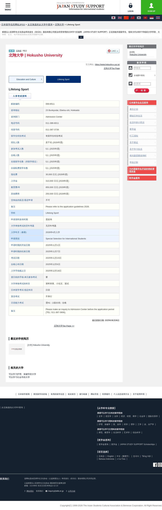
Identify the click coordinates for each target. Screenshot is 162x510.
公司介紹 (70, 491)
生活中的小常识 (137, 122)
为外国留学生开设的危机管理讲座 (141, 170)
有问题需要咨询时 (138, 155)
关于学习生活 (136, 149)
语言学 (108, 416)
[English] (119, 18)
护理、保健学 (104, 424)
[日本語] (113, 18)
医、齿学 (117, 424)
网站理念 (29, 491)
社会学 (142, 416)
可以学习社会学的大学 (19, 377)
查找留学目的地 (40, 394)
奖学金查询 (134, 178)
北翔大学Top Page (112, 68)
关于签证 (134, 142)
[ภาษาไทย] (158, 18)
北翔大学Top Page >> (64, 326)
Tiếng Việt (146, 456)
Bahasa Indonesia (106, 459)
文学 (101, 416)
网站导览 (94, 394)
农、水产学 (149, 424)
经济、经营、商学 (129, 416)
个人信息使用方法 (121, 394)
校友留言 (72, 394)
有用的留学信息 (57, 394)
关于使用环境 (139, 394)
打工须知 (134, 136)
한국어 (136, 456)
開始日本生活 (136, 116)
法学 (116, 416)
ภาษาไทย (121, 459)
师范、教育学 (104, 432)
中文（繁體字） (123, 456)
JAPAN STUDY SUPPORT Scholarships (137, 444)
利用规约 (106, 394)
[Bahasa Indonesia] (151, 18)
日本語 (101, 456)
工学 (139, 424)
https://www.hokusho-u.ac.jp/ (107, 64)
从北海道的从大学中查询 (12, 407)
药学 (126, 424)
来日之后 (134, 109)
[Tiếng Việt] (145, 18)
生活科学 (117, 432)
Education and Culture (26, 79)
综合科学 (136, 432)
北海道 (18, 51)
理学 (133, 424)
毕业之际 (134, 162)
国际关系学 (153, 416)
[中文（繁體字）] (132, 18)
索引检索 (83, 394)
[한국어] (138, 18)
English (110, 456)
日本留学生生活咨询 (138, 102)
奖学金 (133, 129)
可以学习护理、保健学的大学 (22, 374)
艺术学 (127, 432)
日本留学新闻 (24, 394)
